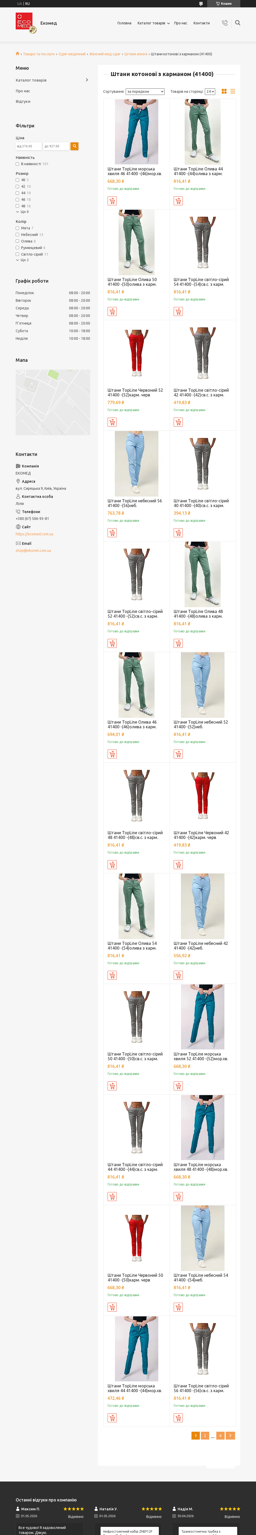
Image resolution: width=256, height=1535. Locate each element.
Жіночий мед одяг (105, 54)
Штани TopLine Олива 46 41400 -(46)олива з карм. (132, 724)
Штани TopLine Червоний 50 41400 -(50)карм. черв (135, 1277)
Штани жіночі (136, 54)
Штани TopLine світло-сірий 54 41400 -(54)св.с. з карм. (201, 282)
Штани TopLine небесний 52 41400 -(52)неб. (201, 724)
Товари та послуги (39, 54)
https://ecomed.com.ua (34, 534)
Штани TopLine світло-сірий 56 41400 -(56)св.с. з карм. (201, 1388)
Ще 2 (25, 260)
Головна (124, 23)
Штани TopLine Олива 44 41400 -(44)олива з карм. (198, 171)
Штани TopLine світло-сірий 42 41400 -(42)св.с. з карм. (201, 392)
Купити (112, 200)
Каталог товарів (151, 23)
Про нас (180, 23)
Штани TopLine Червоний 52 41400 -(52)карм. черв (135, 392)
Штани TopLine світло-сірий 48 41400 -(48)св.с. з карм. (135, 835)
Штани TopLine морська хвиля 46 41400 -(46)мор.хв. (135, 171)
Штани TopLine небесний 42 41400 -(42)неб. (201, 945)
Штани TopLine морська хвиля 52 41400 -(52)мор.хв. (201, 1056)
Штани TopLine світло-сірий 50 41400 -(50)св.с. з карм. (135, 1056)
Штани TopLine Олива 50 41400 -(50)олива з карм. (132, 282)
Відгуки (23, 101)
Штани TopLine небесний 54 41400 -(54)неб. (201, 1277)
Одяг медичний (72, 54)
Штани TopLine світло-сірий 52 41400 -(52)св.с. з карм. (135, 613)
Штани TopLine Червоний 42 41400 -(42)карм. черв (201, 835)
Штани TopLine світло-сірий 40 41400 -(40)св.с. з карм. (201, 503)
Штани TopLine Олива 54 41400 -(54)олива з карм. (132, 945)
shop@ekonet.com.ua (33, 550)
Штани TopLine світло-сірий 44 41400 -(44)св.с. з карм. (135, 1167)
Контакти (202, 23)
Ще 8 (25, 212)
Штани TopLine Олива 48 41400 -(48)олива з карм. (198, 613)
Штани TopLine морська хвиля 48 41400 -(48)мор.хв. (201, 1167)
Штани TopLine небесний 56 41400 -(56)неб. (135, 503)
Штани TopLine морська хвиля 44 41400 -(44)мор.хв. (135, 1388)
